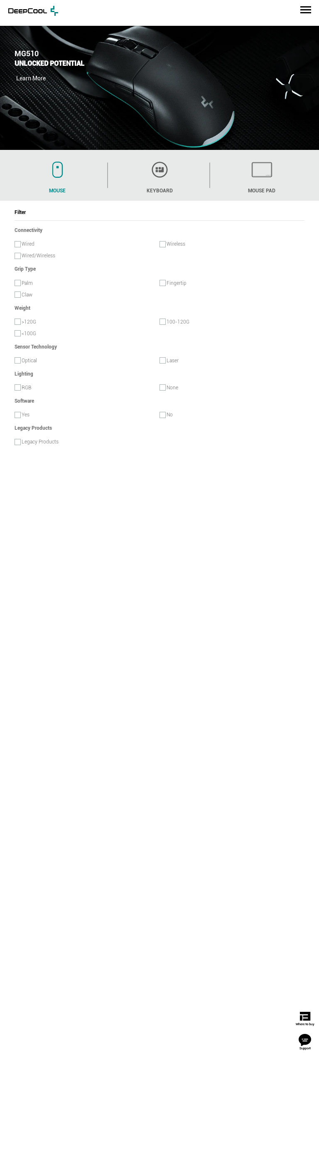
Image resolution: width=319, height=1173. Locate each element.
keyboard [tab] (159, 175)
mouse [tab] (57, 175)
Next (310, 82)
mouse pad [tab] (261, 175)
